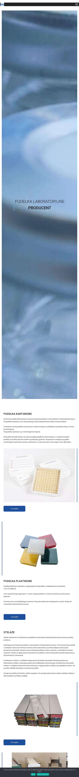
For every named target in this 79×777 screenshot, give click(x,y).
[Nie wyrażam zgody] (77, 772)
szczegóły (14, 509)
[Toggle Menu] (76, 4)
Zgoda (33, 774)
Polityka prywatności (43, 774)
